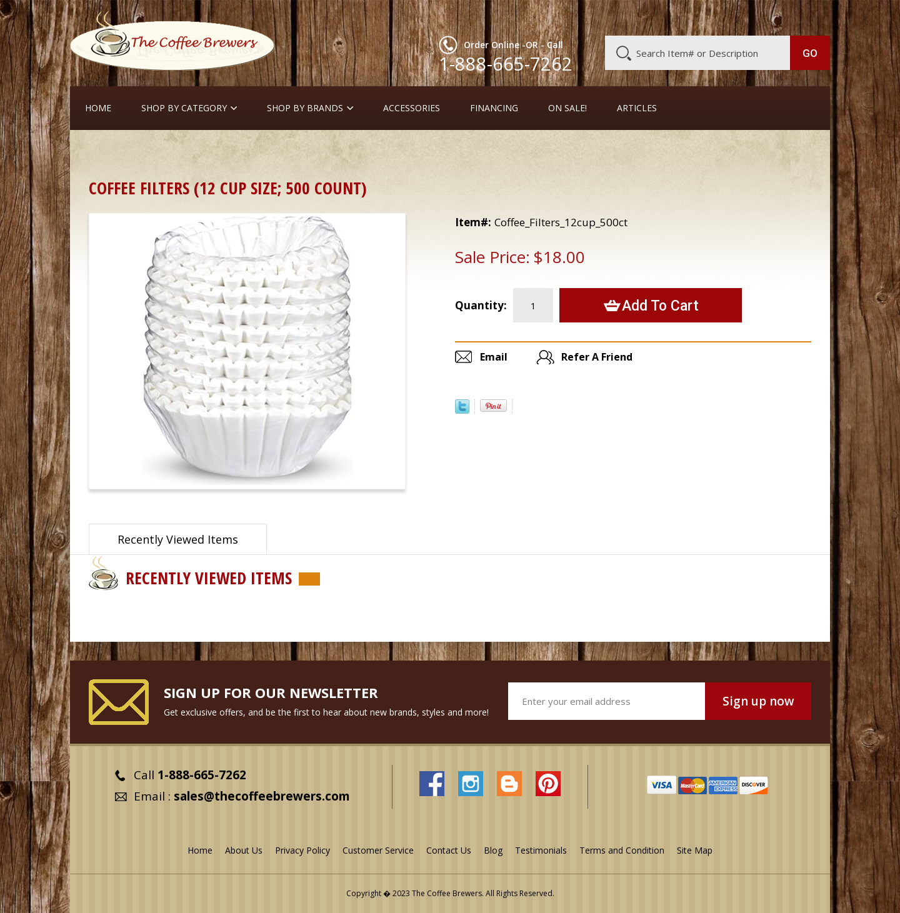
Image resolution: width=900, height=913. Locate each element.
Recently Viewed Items (178, 539)
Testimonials (541, 850)
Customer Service (667, 16)
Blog (723, 16)
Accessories (411, 108)
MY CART (805, 15)
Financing (494, 108)
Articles (637, 108)
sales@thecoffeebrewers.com (262, 796)
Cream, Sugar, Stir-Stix (295, 153)
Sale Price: (492, 257)
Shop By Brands (305, 108)
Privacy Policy (302, 850)
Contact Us (448, 850)
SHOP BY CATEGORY (184, 108)
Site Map (694, 850)
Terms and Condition (621, 850)
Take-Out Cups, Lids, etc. (181, 153)
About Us (602, 16)
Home (98, 108)
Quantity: (481, 305)
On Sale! (567, 108)
